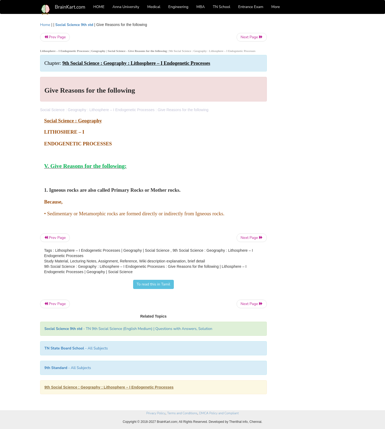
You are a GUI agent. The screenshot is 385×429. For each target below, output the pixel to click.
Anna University (126, 6)
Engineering (178, 6)
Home (45, 24)
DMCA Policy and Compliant (219, 413)
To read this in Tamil (153, 284)
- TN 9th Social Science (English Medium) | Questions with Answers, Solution (128, 328)
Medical (153, 6)
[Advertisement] (310, 102)
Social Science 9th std (74, 24)
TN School (221, 6)
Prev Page (55, 37)
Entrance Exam (250, 6)
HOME (99, 6)
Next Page (252, 37)
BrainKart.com (70, 7)
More (275, 6)
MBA (200, 6)
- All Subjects (76, 348)
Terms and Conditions (182, 413)
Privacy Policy (155, 413)
